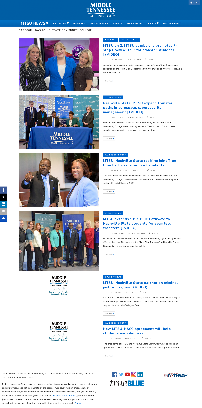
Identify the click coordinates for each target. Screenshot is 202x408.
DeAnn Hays (116, 60)
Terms (77, 403)
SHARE (148, 60)
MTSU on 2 (110, 40)
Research (79, 23)
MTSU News (33, 23)
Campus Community (115, 155)
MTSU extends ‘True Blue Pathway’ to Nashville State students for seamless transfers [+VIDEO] (137, 223)
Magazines (59, 23)
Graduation (135, 23)
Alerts (151, 23)
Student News (113, 97)
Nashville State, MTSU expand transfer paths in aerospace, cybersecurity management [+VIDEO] (138, 107)
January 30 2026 (133, 60)
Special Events (129, 40)
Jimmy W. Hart (117, 117)
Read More (108, 81)
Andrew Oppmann (119, 170)
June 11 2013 (130, 292)
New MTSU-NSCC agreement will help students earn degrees (137, 331)
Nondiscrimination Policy (65, 395)
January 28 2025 (135, 117)
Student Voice (99, 23)
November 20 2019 (136, 233)
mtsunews (116, 292)
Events (117, 23)
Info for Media (172, 23)
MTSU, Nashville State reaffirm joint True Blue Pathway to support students (139, 162)
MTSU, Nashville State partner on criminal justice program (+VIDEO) (140, 284)
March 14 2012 (131, 338)
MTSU (195, 2)
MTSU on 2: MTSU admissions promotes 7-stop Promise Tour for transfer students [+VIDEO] (140, 50)
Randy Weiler (117, 233)
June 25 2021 (138, 170)
